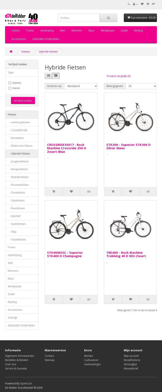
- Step (12, 231)
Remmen (77, 30)
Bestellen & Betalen (16, 360)
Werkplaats (107, 30)
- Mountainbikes (18, 185)
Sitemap (49, 360)
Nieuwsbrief (131, 368)
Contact (49, 356)
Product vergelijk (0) (118, 76)
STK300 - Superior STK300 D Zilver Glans (128, 146)
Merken (88, 356)
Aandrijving (47, 30)
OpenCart (26, 383)
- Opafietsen (16, 200)
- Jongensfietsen (18, 161)
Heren (14, 88)
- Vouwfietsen (17, 239)
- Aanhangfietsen (19, 122)
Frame (30, 30)
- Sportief (14, 216)
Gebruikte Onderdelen (45, 39)
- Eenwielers (16, 138)
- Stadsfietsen (17, 224)
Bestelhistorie (132, 360)
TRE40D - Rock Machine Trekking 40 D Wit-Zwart (126, 254)
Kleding (138, 30)
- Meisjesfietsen (18, 169)
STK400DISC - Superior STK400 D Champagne (65, 254)
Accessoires (19, 39)
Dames (14, 83)
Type (11, 72)
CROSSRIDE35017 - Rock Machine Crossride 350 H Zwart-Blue (66, 148)
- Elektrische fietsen (20, 146)
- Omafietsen (16, 192)
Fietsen (16, 30)
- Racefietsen (16, 208)
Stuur (91, 30)
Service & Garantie (16, 368)
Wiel (62, 30)
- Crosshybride (17, 130)
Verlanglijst (130, 364)
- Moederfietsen (18, 177)
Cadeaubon (91, 360)
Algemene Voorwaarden (19, 356)
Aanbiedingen (92, 364)
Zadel (124, 30)
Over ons (10, 364)
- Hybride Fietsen (19, 153)
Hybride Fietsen (48, 51)
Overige (12, 317)
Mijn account (131, 356)
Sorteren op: (54, 86)
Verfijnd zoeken (23, 100)
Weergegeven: (114, 86)
